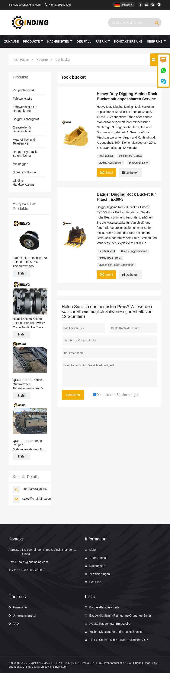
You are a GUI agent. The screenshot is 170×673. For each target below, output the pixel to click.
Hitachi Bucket (107, 251)
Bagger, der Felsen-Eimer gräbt (116, 264)
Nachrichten (60, 41)
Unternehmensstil (24, 615)
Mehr (21, 273)
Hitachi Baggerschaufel (134, 251)
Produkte (33, 41)
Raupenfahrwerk (24, 90)
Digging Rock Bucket (110, 162)
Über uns (156, 41)
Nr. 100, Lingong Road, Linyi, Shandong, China (49, 552)
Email (106, 172)
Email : (13, 562)
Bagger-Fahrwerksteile (104, 607)
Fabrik (103, 41)
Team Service (98, 557)
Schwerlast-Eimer (138, 162)
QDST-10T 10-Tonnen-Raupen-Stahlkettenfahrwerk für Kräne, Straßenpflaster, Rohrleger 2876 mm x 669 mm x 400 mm (28, 445)
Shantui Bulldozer (24, 172)
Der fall (84, 41)
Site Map (95, 582)
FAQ (16, 623)
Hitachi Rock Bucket (110, 258)
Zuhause (11, 41)
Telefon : (14, 570)
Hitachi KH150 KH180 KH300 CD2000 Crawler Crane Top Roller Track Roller (29, 323)
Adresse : (15, 549)
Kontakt (16, 539)
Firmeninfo (20, 607)
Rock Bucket (106, 155)
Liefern (93, 549)
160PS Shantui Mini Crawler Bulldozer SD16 (118, 640)
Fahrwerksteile (22, 98)
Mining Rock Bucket (130, 155)
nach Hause (21, 59)
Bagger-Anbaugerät (26, 119)
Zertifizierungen (99, 574)
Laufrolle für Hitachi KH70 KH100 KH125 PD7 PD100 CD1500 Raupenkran (30, 262)
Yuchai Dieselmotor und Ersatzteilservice (116, 631)
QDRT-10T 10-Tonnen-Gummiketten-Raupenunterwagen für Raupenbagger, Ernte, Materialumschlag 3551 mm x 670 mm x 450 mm (29, 384)
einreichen (73, 395)
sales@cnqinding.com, (27, 4)
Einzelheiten (130, 172)
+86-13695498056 (60, 4)
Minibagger (20, 164)
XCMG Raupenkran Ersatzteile (109, 623)
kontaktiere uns (128, 41)
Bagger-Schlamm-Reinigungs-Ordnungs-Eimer (120, 615)
